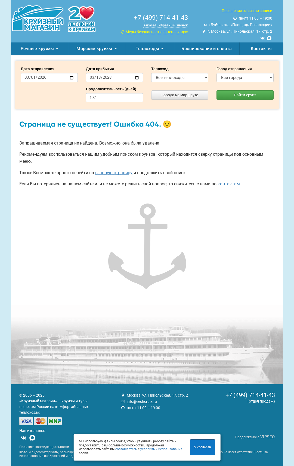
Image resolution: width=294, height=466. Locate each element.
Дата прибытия (100, 69)
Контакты (261, 48)
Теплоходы (150, 48)
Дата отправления (37, 69)
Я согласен (202, 447)
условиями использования (161, 449)
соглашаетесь (126, 449)
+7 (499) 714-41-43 (250, 395)
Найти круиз (245, 95)
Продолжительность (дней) (111, 89)
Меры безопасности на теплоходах (157, 32)
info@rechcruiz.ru (142, 401)
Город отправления (234, 69)
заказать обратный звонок (165, 25)
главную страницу (113, 172)
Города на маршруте (180, 95)
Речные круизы (39, 48)
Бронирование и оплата (206, 48)
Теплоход (160, 69)
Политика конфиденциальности (44, 447)
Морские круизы (96, 48)
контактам (229, 183)
